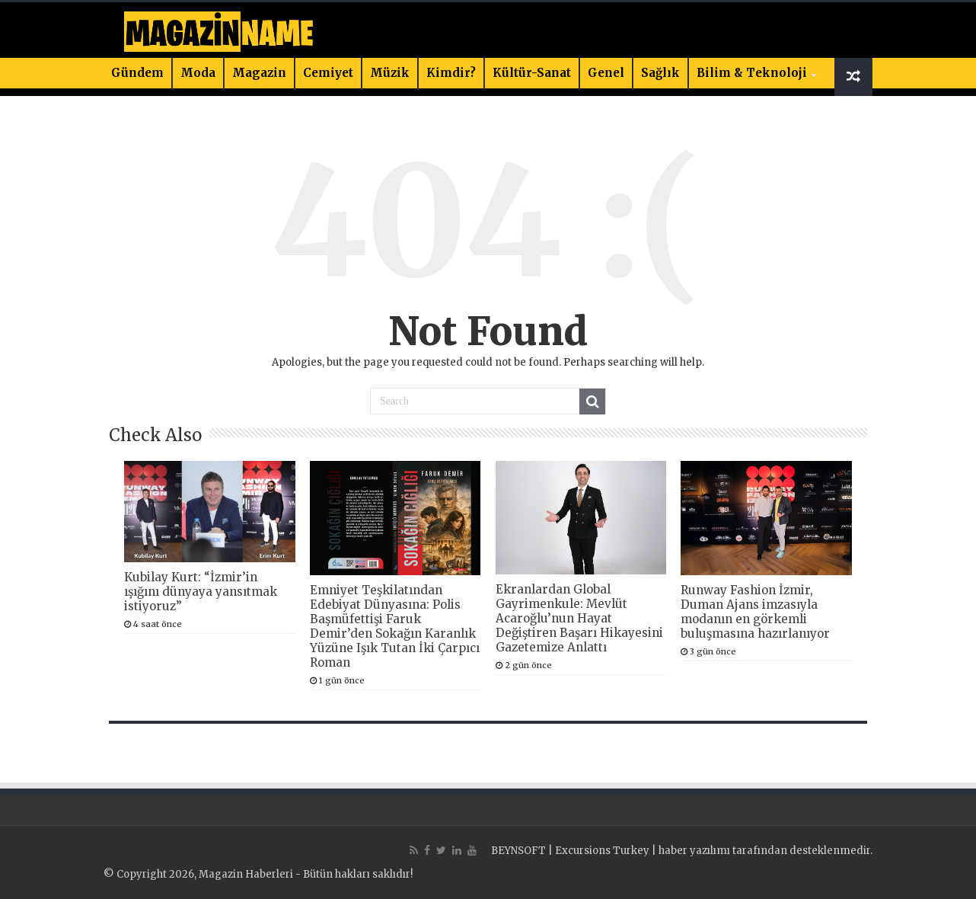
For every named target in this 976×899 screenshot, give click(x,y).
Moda (197, 73)
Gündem (137, 73)
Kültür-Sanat (532, 73)
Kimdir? (451, 73)
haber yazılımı (694, 850)
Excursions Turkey (602, 850)
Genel (606, 73)
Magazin (259, 73)
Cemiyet (328, 73)
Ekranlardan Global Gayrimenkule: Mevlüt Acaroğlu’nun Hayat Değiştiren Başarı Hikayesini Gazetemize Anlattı (579, 618)
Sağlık (660, 73)
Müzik (390, 73)
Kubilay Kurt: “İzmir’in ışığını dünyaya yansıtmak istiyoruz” (200, 591)
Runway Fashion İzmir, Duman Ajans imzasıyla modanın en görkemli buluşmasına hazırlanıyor (755, 612)
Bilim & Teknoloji (752, 73)
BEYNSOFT (518, 850)
